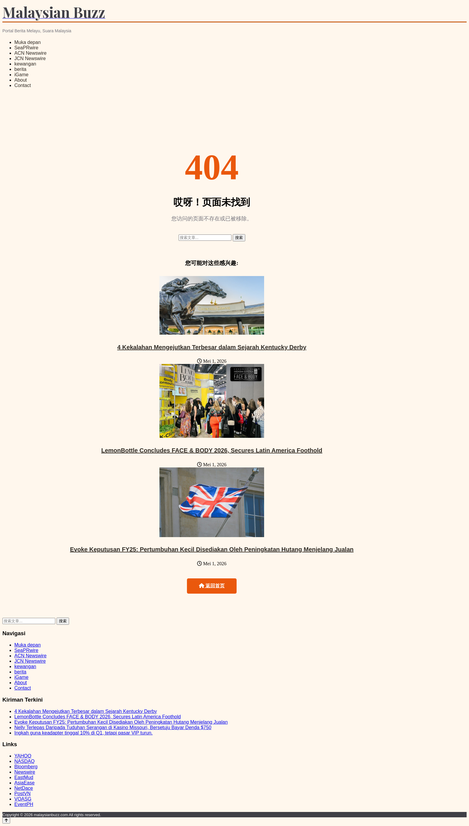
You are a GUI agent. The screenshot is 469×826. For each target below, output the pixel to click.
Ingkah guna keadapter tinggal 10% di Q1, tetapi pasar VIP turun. (83, 732)
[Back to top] (6, 820)
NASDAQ (24, 761)
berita (20, 69)
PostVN (22, 793)
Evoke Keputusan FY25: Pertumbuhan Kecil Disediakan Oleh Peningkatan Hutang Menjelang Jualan (212, 549)
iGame (21, 74)
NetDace (23, 788)
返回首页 (212, 585)
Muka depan (27, 42)
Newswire (24, 772)
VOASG (22, 798)
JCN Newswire (30, 58)
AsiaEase (24, 782)
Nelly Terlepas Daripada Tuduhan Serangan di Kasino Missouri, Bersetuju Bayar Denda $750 (112, 727)
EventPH (23, 804)
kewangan (25, 63)
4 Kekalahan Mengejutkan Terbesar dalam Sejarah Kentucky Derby (211, 347)
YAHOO (22, 755)
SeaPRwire (26, 47)
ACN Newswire (30, 53)
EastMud (23, 777)
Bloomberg (25, 766)
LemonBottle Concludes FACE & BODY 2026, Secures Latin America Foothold (211, 450)
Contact (22, 85)
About (20, 80)
